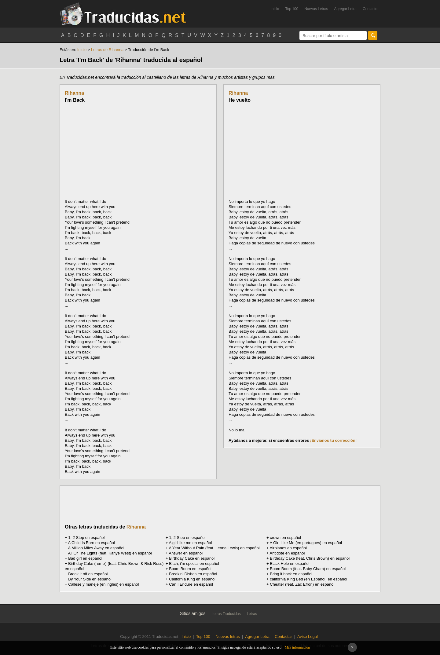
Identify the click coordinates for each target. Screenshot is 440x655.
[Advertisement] (116, 151)
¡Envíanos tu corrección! (333, 440)
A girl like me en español (190, 542)
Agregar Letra (345, 9)
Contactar (283, 636)
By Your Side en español (90, 579)
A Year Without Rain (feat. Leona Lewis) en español (214, 548)
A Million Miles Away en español (96, 548)
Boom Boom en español (190, 568)
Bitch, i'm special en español (194, 563)
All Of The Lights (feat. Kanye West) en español (110, 553)
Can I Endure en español (191, 584)
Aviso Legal (307, 636)
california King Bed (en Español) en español (308, 579)
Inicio (274, 9)
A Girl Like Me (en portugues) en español (306, 542)
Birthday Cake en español (192, 558)
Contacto (370, 9)
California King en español (192, 579)
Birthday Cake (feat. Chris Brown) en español (310, 558)
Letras (252, 614)
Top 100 (292, 9)
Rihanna (74, 93)
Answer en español (186, 553)
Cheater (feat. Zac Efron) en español (302, 584)
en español (285, 537)
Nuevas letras (227, 636)
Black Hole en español (289, 563)
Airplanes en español (288, 548)
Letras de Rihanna (107, 49)
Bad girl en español (85, 558)
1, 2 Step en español (86, 537)
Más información (297, 647)
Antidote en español (287, 553)
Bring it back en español (291, 574)
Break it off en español (88, 574)
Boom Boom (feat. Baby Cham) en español (308, 568)
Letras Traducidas (225, 614)
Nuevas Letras (316, 9)
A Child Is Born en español (91, 542)
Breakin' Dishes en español (193, 574)
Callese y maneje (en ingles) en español (103, 584)
